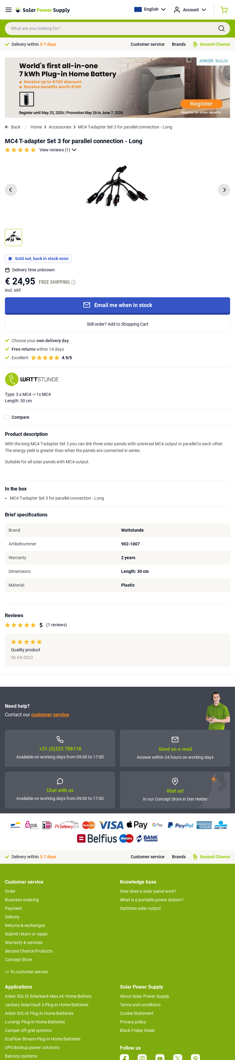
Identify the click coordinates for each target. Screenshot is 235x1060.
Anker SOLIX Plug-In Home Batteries (39, 952)
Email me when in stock (117, 244)
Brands (179, 44)
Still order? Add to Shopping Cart (117, 263)
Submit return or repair (26, 873)
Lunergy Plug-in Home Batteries (35, 961)
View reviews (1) (57, 89)
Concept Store (18, 899)
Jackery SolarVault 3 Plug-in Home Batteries (46, 944)
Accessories (60, 66)
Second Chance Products (29, 890)
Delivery (12, 856)
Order (10, 830)
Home (36, 66)
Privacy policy (133, 961)
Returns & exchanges (25, 865)
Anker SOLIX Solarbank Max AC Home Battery (48, 935)
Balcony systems (21, 995)
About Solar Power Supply (144, 935)
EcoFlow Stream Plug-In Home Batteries (42, 978)
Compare (20, 356)
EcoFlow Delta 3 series (26, 1012)
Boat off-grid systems (25, 1004)
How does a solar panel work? (148, 830)
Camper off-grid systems (28, 970)
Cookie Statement (137, 952)
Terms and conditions (140, 944)
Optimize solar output (140, 847)
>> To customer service (26, 911)
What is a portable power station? (152, 839)
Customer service (148, 44)
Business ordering (22, 839)
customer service (50, 654)
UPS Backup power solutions (32, 987)
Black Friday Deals (137, 970)
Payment (13, 847)
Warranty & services (24, 882)
